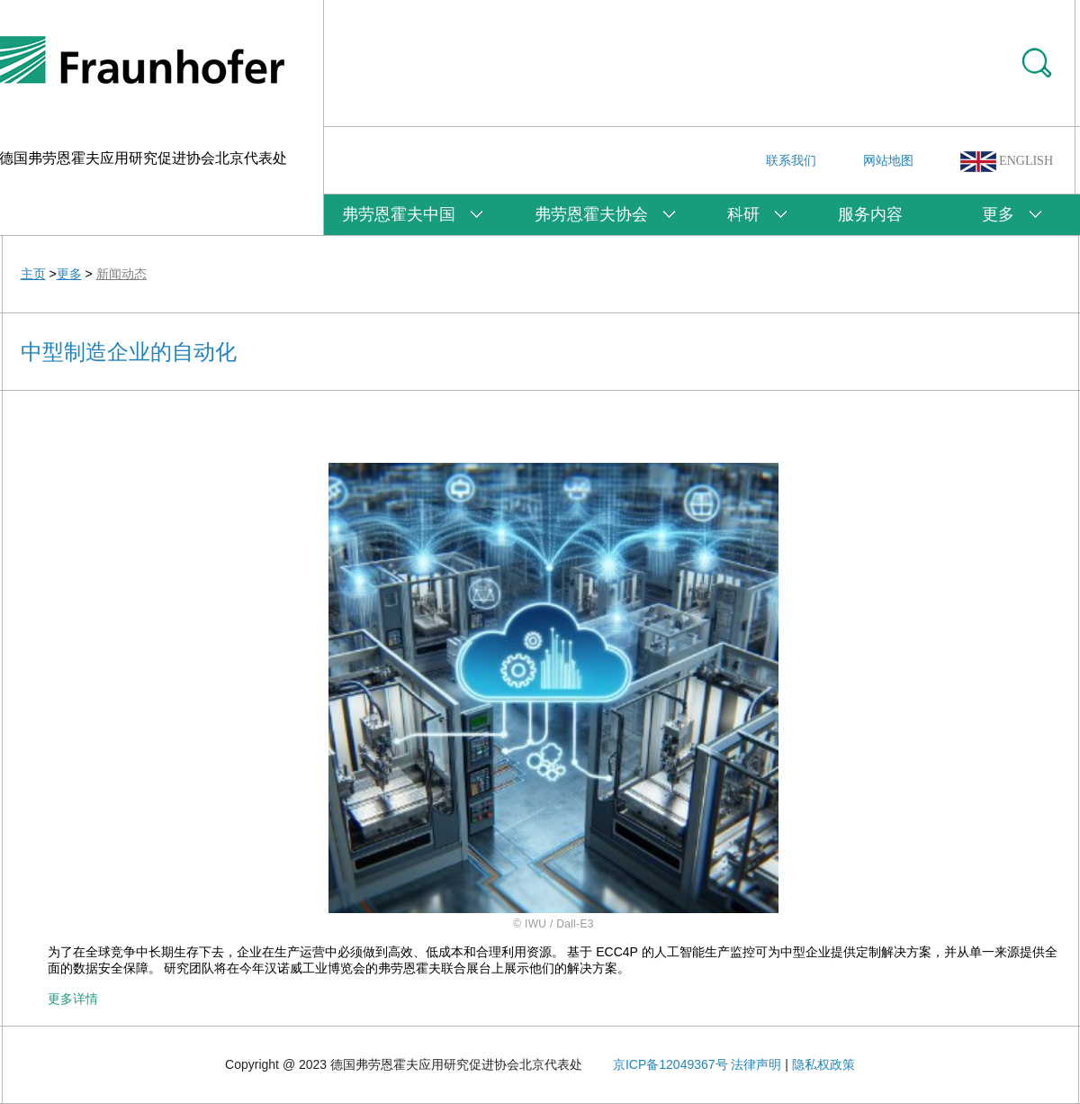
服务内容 (870, 214)
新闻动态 (121, 274)
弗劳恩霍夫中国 (398, 214)
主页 (33, 274)
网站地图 (888, 160)
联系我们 (791, 160)
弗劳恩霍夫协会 (591, 214)
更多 (998, 214)
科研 (743, 214)
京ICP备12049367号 (670, 1064)
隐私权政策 (823, 1064)
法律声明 (756, 1064)
